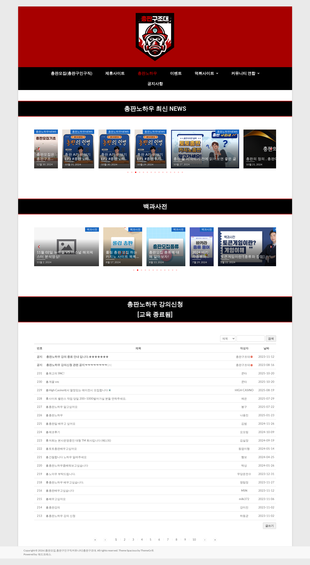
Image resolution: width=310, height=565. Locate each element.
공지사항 (155, 83)
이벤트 (176, 73)
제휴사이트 (115, 73)
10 (194, 539)
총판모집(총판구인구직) (71, 73)
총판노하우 (147, 73)
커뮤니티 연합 (245, 73)
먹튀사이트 (206, 73)
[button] (206, 73)
